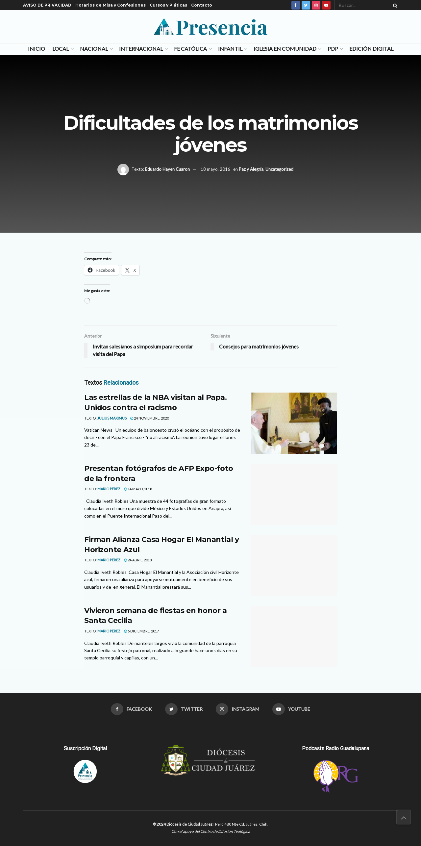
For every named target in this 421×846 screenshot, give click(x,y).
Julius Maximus (112, 418)
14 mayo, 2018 (138, 489)
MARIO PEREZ (108, 489)
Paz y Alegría (251, 169)
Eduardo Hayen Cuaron (167, 169)
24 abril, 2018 (138, 560)
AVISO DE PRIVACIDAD (47, 5)
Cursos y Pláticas (168, 5)
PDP (333, 48)
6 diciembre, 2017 (141, 631)
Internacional (141, 48)
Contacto (201, 5)
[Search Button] (394, 5)
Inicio (36, 48)
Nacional (94, 48)
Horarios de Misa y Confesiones (110, 5)
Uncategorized (279, 169)
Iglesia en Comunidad (285, 48)
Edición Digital (371, 48)
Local (60, 48)
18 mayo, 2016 (215, 169)
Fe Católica (190, 48)
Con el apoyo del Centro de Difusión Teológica (210, 831)
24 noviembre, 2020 (149, 418)
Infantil (230, 48)
